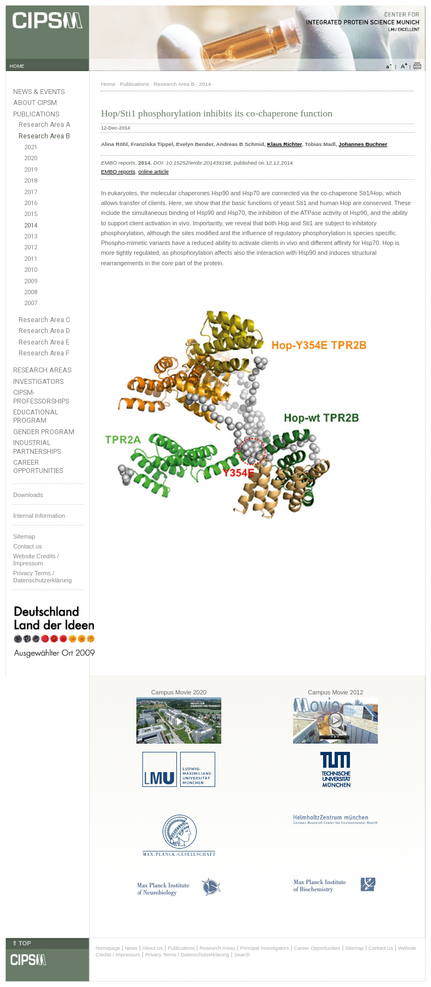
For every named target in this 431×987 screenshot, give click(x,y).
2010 (30, 269)
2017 (30, 192)
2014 (30, 225)
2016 (30, 203)
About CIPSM (35, 102)
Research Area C (44, 320)
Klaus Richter (284, 144)
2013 (30, 236)
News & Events (39, 91)
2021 (30, 147)
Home (108, 84)
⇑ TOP (21, 943)
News (131, 948)
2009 (30, 281)
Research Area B (44, 136)
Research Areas (42, 370)
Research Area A (44, 125)
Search (242, 954)
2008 (30, 292)
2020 (30, 158)
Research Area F (44, 353)
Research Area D (44, 331)
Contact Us (381, 948)
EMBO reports (118, 171)
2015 (30, 214)
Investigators (38, 381)
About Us (152, 948)
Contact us (27, 546)
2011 (30, 258)
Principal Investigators (264, 948)
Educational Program (36, 416)
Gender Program (43, 432)
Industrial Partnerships (37, 447)
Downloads (28, 495)
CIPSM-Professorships (41, 396)
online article (153, 171)
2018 (30, 180)
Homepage (107, 948)
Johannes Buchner (362, 144)
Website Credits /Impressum (36, 559)
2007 (30, 303)
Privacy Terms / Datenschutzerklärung (42, 576)
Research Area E (44, 342)
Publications (36, 114)
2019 (30, 169)
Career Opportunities (38, 466)
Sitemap (24, 536)
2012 (30, 247)
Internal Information (39, 515)
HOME (17, 66)
